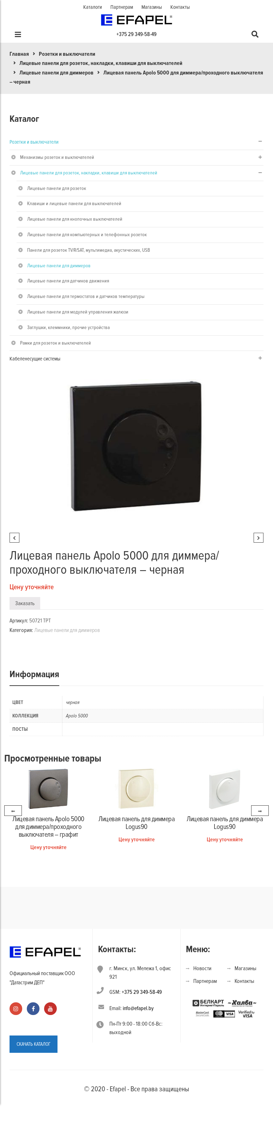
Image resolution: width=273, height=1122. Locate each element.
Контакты (180, 7)
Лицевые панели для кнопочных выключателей (74, 219)
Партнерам (121, 7)
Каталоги (92, 7)
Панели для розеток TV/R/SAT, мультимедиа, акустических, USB (88, 250)
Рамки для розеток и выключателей (55, 343)
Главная (19, 54)
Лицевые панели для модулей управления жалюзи (77, 312)
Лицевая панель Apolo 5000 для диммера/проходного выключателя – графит (48, 827)
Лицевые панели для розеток (56, 188)
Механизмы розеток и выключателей (57, 157)
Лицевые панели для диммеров (56, 72)
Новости (202, 968)
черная (72, 702)
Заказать (25, 603)
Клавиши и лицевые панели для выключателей (74, 204)
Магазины (151, 7)
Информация (34, 674)
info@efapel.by (138, 1008)
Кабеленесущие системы (35, 359)
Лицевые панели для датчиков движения (68, 281)
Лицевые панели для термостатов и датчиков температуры (86, 296)
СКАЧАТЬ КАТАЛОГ (33, 1044)
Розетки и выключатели (67, 54)
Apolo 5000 (77, 716)
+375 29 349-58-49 (136, 34)
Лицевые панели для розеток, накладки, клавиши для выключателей (100, 63)
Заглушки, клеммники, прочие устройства (68, 327)
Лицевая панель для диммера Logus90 (136, 823)
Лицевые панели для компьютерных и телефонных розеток (87, 235)
